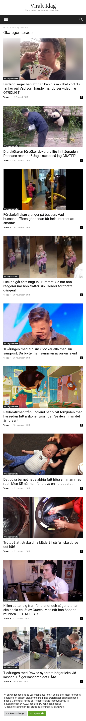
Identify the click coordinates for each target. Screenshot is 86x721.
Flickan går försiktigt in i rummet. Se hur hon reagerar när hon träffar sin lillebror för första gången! (38, 286)
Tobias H (7, 97)
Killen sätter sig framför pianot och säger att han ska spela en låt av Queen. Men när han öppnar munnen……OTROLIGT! (40, 610)
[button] (81, 19)
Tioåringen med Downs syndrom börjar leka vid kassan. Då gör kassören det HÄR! (39, 675)
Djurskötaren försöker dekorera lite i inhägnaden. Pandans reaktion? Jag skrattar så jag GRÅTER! (41, 154)
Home (6, 27)
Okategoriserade (11, 78)
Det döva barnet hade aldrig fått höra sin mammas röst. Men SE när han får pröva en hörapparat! (42, 481)
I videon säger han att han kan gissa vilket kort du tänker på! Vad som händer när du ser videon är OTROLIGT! (41, 88)
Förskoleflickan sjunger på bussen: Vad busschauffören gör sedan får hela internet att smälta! (38, 219)
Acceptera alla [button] (37, 713)
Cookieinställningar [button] (15, 713)
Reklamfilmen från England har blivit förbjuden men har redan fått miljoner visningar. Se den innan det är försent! (43, 416)
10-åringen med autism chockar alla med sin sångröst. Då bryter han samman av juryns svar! (40, 351)
